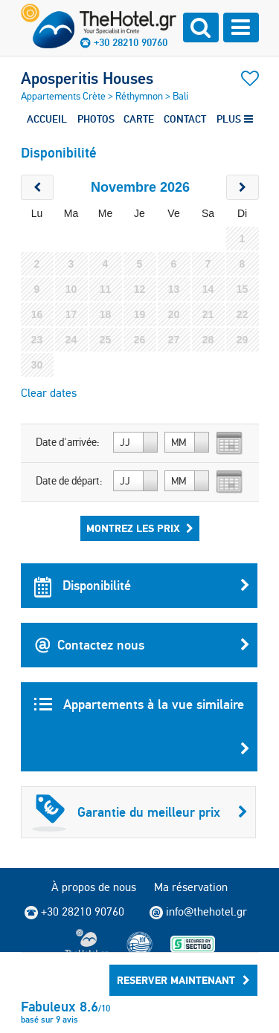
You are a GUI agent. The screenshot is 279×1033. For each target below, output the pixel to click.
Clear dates (49, 393)
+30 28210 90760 (130, 42)
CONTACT (185, 119)
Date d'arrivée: (68, 442)
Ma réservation (191, 887)
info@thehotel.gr (198, 911)
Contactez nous (142, 645)
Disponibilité (142, 585)
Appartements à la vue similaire (142, 733)
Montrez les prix (139, 528)
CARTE (139, 119)
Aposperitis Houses (87, 78)
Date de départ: (69, 481)
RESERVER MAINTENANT (183, 980)
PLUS (235, 119)
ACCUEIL (47, 119)
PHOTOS (96, 119)
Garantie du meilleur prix (140, 812)
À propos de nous (93, 887)
